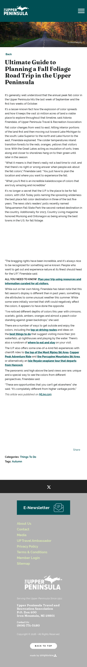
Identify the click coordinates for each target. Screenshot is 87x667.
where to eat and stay (41, 342)
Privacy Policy (27, 546)
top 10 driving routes (44, 329)
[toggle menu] (81, 11)
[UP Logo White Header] (16, 10)
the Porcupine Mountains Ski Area (58, 356)
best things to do (20, 334)
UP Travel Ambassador (34, 541)
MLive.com (45, 394)
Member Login (28, 558)
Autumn (17, 461)
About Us (24, 524)
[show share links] (76, 449)
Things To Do (28, 456)
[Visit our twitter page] (49, 486)
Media (21, 535)
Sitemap (23, 564)
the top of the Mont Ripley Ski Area (47, 352)
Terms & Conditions (32, 552)
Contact (23, 529)
